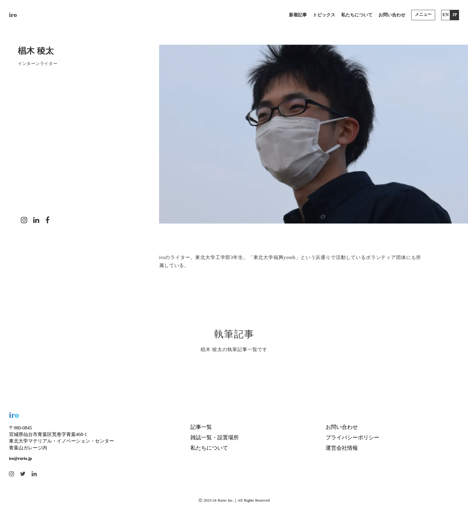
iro (13, 14)
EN (446, 14)
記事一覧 (201, 427)
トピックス (324, 15)
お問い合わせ (391, 15)
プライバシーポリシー (352, 437)
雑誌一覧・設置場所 (214, 437)
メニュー (423, 14)
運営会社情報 (342, 448)
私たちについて (356, 15)
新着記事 (298, 15)
